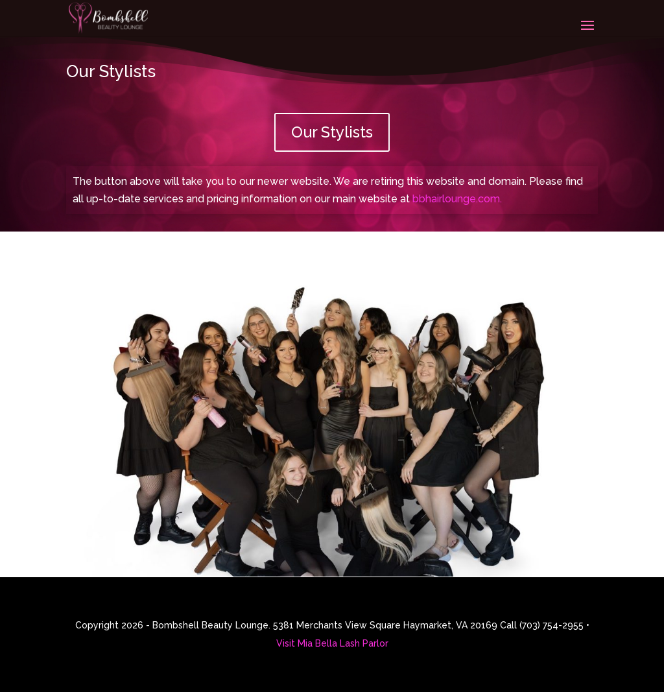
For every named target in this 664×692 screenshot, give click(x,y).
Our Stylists (332, 132)
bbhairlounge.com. (457, 199)
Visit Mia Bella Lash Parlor (332, 643)
